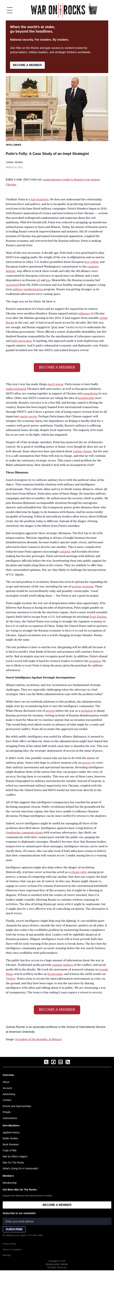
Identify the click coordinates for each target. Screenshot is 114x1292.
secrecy (87, 762)
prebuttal (87, 710)
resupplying (90, 393)
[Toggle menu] (10, 10)
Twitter (10, 978)
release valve (78, 872)
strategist (42, 199)
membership (86, 398)
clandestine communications (24, 832)
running (57, 964)
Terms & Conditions (12, 1249)
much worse (55, 384)
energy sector (28, 416)
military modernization (28, 289)
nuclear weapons (82, 586)
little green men (21, 340)
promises (95, 661)
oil (38, 280)
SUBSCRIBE (14, 1229)
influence (84, 313)
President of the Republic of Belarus (38, 1039)
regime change (82, 451)
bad (33, 199)
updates (68, 964)
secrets (50, 710)
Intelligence (13, 144)
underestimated (16, 388)
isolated (65, 551)
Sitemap (7, 1255)
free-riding (91, 262)
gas (48, 280)
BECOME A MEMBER (27, 65)
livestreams (55, 974)
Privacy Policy (9, 1243)
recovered (12, 284)
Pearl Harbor (98, 616)
